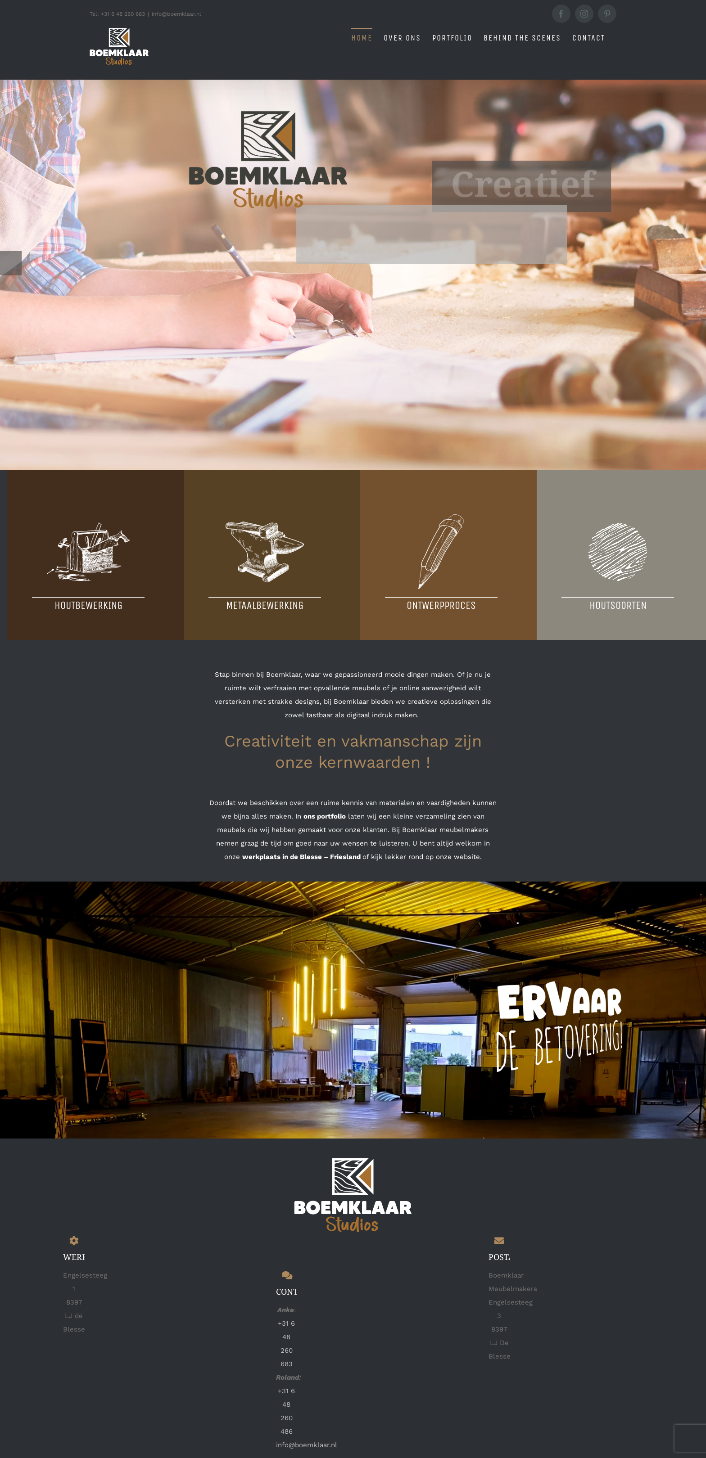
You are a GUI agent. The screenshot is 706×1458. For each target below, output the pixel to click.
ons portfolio (324, 816)
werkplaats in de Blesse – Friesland (301, 857)
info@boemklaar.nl (176, 14)
